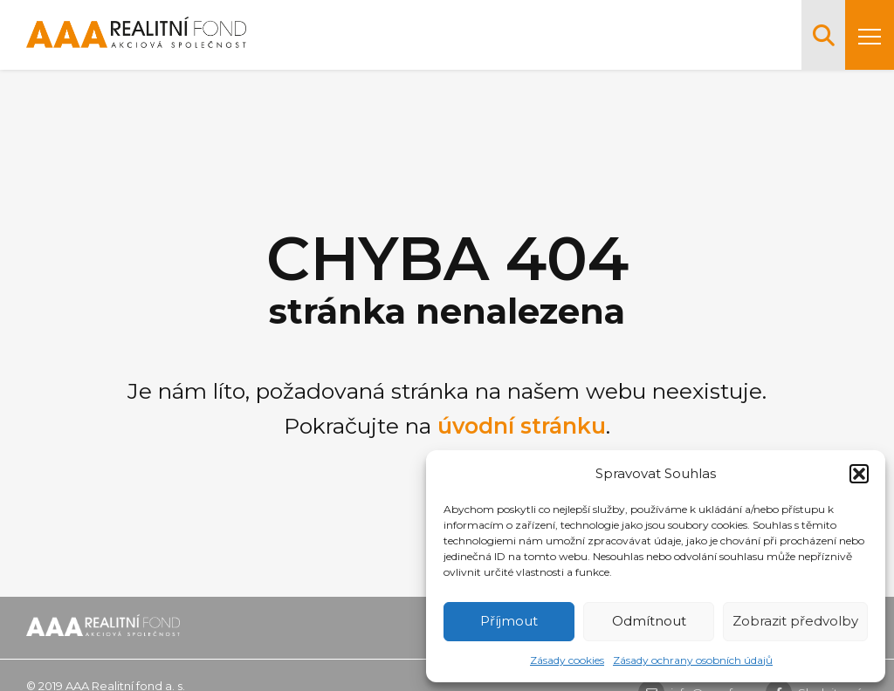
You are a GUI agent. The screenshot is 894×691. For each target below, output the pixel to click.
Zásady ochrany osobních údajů (693, 660)
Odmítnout (649, 620)
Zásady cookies (567, 660)
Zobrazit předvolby (795, 620)
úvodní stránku (521, 426)
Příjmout (509, 620)
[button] (859, 473)
